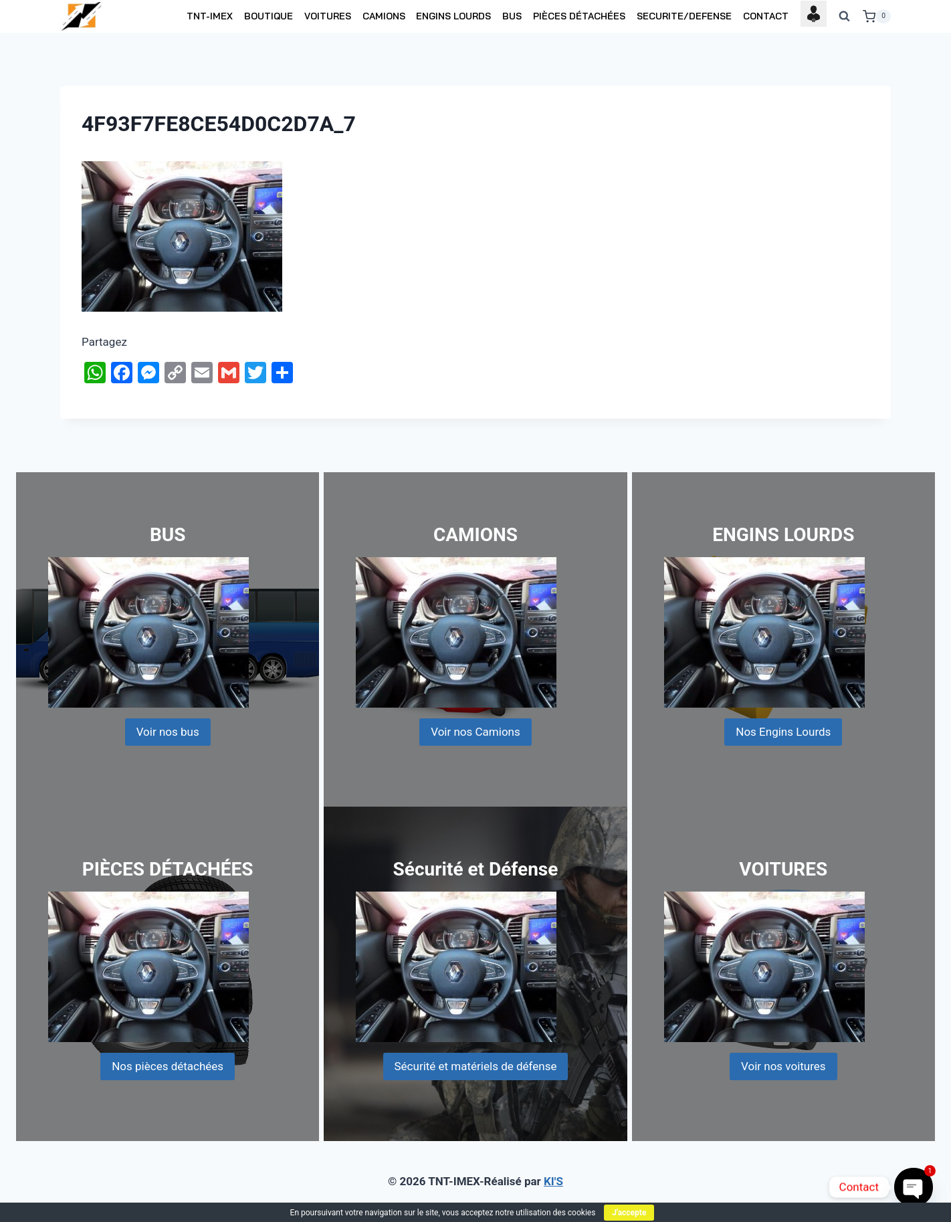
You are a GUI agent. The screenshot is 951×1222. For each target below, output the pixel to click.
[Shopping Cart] (877, 16)
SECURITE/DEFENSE (684, 16)
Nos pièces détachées (167, 1066)
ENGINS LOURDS (453, 16)
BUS (512, 16)
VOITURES (327, 16)
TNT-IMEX (210, 16)
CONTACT (765, 16)
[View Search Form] (844, 16)
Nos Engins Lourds (783, 731)
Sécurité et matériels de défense (476, 1066)
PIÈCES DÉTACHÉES (579, 16)
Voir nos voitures (783, 1066)
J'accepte (629, 1212)
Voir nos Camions (475, 731)
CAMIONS (383, 16)
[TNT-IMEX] (82, 16)
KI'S (553, 1181)
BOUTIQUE (268, 16)
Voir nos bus (167, 731)
